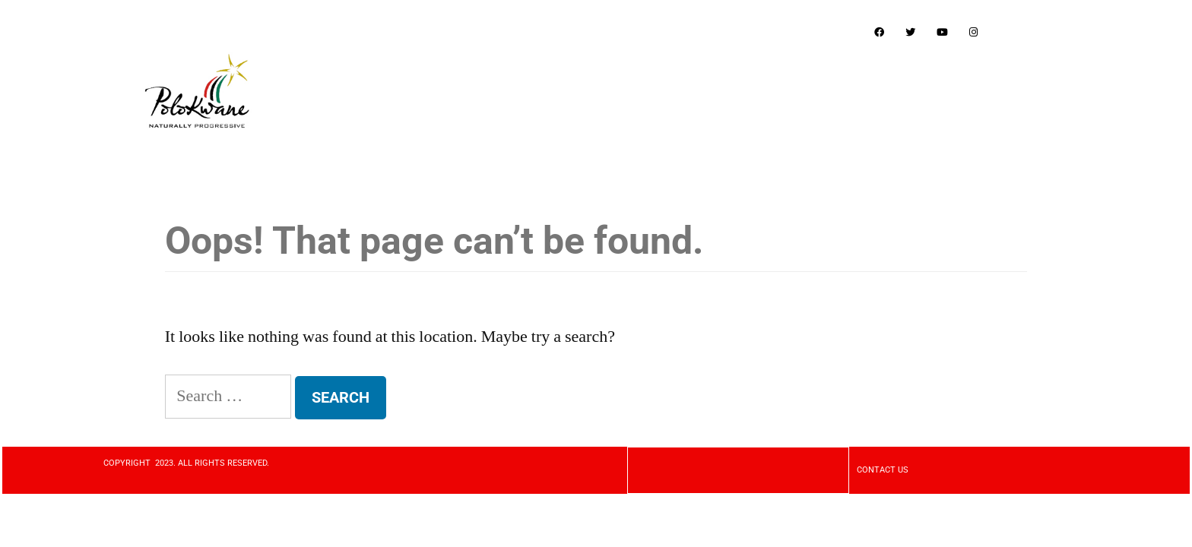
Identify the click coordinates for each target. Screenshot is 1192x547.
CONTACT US (882, 470)
